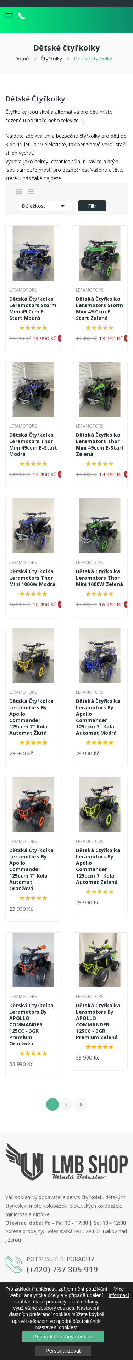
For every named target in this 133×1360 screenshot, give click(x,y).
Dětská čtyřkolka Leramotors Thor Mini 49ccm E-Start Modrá (33, 444)
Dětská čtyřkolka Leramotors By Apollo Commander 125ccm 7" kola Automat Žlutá (31, 717)
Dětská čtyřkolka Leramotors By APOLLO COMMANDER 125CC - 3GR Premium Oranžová (31, 1024)
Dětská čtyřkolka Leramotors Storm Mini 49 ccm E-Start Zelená (99, 308)
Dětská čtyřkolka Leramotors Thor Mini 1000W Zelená (99, 577)
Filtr (92, 206)
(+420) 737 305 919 (62, 1269)
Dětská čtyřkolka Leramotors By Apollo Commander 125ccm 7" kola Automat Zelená (98, 866)
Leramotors (23, 290)
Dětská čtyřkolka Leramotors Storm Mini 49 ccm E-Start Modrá (32, 308)
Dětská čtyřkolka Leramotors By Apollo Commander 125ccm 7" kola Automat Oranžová (31, 869)
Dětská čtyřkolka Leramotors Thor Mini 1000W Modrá (32, 577)
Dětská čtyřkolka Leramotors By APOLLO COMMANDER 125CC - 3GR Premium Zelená (98, 1021)
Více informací (119, 1292)
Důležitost (44, 206)
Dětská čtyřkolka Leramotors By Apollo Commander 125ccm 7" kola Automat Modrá (98, 717)
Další (81, 1104)
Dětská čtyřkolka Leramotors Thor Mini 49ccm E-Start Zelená (100, 444)
